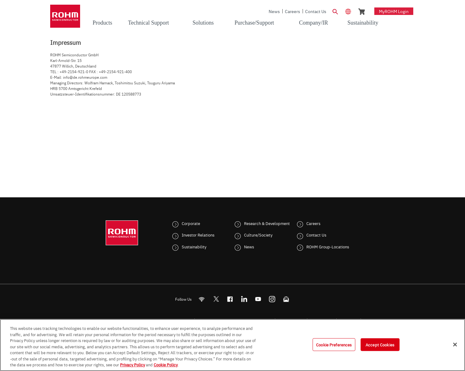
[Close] (455, 344)
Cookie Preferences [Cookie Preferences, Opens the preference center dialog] (334, 344)
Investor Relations (198, 234)
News (274, 11)
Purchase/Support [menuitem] (254, 23)
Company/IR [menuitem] (313, 23)
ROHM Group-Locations (327, 246)
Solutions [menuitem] (203, 23)
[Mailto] (286, 299)
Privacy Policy (132, 364)
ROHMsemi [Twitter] (216, 299)
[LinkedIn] (244, 299)
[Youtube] (258, 299)
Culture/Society (258, 234)
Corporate (191, 223)
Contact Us (315, 11)
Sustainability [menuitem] (363, 23)
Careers (292, 11)
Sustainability (194, 246)
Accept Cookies (380, 344)
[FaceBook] (230, 299)
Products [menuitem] (102, 23)
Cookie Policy (166, 364)
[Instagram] (272, 299)
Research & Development (267, 223)
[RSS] (202, 299)
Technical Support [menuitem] (148, 23)
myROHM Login (394, 11)
